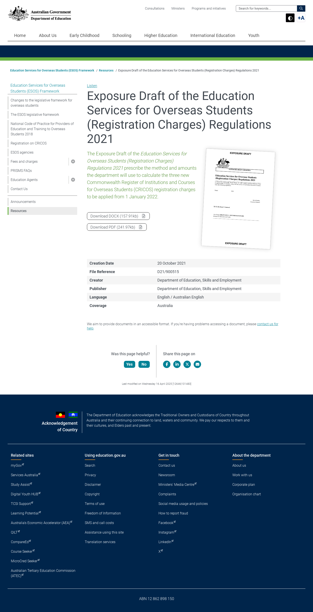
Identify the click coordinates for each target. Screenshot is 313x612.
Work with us (242, 475)
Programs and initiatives (209, 8)
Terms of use (95, 504)
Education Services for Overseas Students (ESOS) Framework (52, 70)
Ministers (178, 8)
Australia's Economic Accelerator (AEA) (40, 523)
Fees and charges (24, 161)
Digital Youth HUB (24, 494)
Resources (106, 70)
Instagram (166, 532)
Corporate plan (243, 485)
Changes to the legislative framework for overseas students (41, 103)
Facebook (165, 523)
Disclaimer (93, 485)
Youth (253, 35)
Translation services (100, 542)
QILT (14, 532)
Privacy (90, 475)
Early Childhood (84, 35)
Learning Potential (25, 513)
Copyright (92, 494)
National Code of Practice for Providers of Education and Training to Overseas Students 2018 (42, 129)
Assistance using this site (104, 532)
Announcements (23, 202)
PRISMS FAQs (21, 171)
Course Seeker (21, 551)
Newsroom (166, 475)
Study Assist (20, 485)
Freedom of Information (103, 513)
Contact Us (19, 189)
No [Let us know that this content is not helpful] (144, 364)
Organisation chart (246, 494)
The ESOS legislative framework (35, 115)
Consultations (155, 8)
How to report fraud (173, 513)
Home (20, 35)
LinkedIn (164, 542)
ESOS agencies (22, 152)
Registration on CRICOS (29, 143)
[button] (72, 162)
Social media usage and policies (183, 504)
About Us (48, 35)
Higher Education (160, 35)
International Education (212, 35)
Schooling (121, 35)
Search (90, 465)
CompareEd (20, 542)
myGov (16, 465)
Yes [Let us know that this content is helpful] (130, 364)
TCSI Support (21, 504)
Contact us (166, 465)
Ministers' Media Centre (176, 485)
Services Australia (24, 475)
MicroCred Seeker (24, 561)
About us (239, 465)
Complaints (167, 494)
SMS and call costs (99, 523)
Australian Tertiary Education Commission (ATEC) (43, 573)
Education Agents (24, 180)
